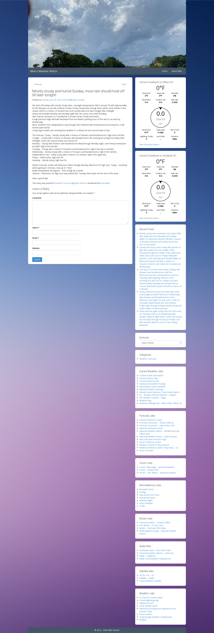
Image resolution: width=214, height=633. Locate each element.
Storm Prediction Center (150, 442)
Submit (37, 259)
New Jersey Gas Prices (149, 495)
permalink (105, 183)
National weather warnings (151, 389)
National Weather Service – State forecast (158, 436)
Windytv (142, 619)
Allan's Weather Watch (43, 71)
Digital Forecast (146, 603)
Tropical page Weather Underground (155, 617)
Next (124, 84)
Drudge (142, 492)
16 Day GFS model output (151, 597)
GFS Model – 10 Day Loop (151, 525)
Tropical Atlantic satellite (150, 581)
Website (35, 248)
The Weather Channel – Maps (152, 397)
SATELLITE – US (146, 575)
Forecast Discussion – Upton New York (157, 425)
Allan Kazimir (78, 99)
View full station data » (149, 144)
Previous (38, 84)
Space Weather (146, 503)
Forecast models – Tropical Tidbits (154, 522)
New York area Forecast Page (152, 439)
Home (164, 71)
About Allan (177, 71)
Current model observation (151, 375)
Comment (36, 198)
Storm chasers (145, 614)
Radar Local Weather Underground (155, 558)
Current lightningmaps (149, 600)
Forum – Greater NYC (149, 470)
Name (35, 227)
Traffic (142, 506)
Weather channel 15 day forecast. (154, 445)
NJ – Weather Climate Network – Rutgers (157, 395)
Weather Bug (145, 400)
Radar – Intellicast (147, 556)
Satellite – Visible (146, 578)
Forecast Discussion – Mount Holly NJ (156, 422)
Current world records (149, 381)
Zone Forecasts (146, 450)
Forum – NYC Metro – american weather (157, 472)
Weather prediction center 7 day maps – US (158, 447)
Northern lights (146, 500)
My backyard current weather (152, 386)
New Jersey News (147, 497)
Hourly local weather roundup (152, 383)
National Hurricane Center (151, 428)
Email (35, 238)
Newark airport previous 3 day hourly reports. (159, 392)
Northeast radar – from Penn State (155, 550)
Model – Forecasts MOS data (152, 528)
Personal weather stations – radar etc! (156, 553)
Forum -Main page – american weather (156, 467)
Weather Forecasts (63, 183)
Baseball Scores (146, 489)
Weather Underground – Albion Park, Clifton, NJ (160, 403)
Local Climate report (148, 606)
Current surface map (148, 378)
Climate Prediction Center (150, 420)
